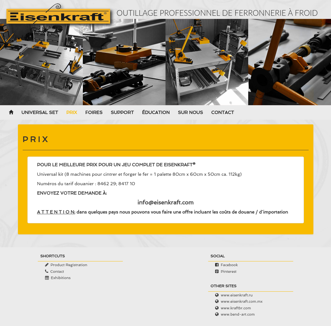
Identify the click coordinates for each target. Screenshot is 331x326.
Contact (222, 112)
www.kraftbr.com (236, 308)
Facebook (229, 265)
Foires (94, 112)
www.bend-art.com (238, 314)
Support (122, 112)
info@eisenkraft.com (165, 202)
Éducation (156, 112)
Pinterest (229, 271)
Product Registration (68, 265)
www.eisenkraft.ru (237, 295)
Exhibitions (61, 278)
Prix (71, 112)
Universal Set (39, 112)
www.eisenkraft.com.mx (242, 301)
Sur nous (190, 112)
